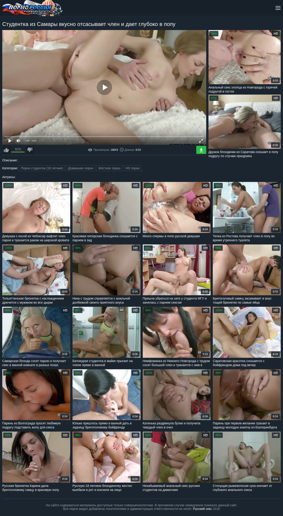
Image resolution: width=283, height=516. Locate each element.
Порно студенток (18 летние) (42, 168)
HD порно (133, 168)
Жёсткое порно (109, 168)
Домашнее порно (80, 168)
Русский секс (202, 509)
